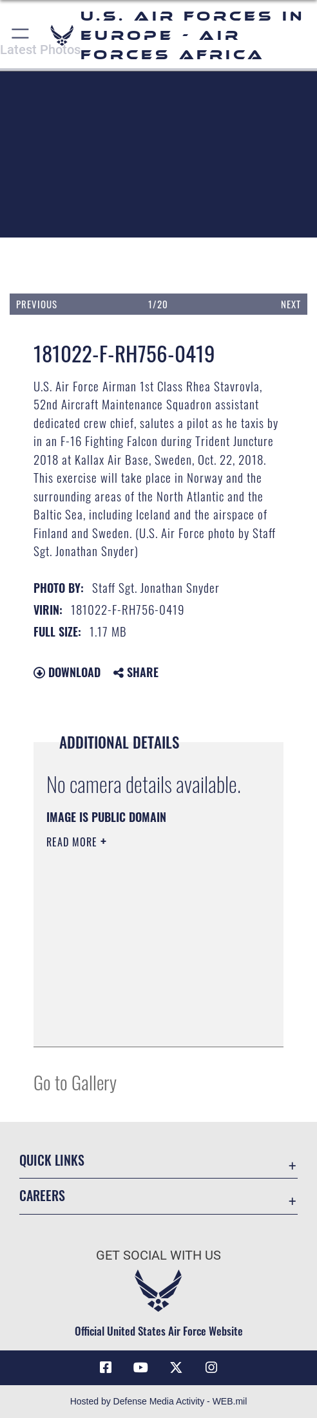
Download (67, 672)
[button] (21, 35)
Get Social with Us (158, 1255)
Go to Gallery (75, 1082)
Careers (42, 1195)
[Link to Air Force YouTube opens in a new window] (141, 1367)
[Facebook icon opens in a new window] (105, 1367)
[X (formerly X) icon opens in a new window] (176, 1367)
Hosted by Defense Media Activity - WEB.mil (158, 1401)
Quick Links (51, 1160)
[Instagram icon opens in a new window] (211, 1367)
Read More (73, 842)
